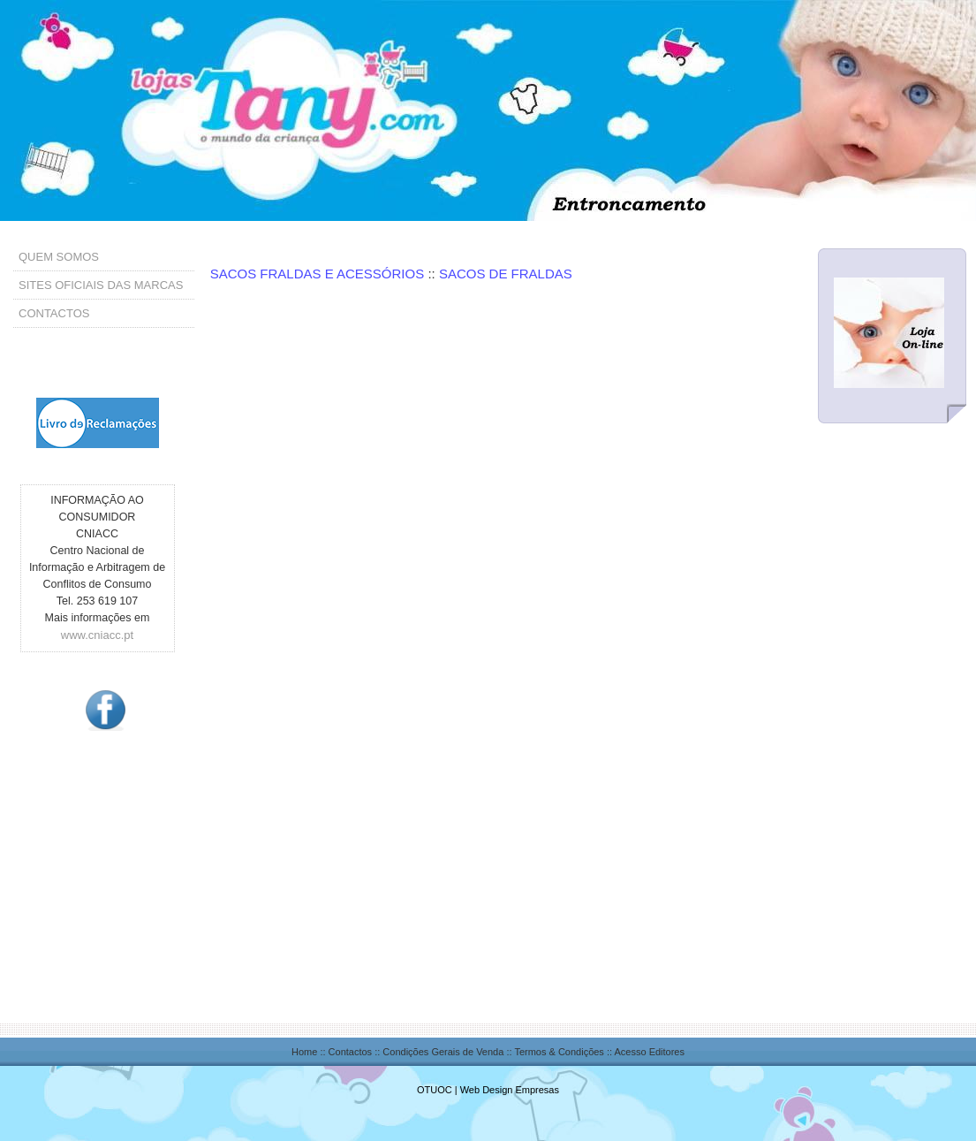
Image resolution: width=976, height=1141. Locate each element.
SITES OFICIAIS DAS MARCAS (101, 285)
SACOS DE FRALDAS (505, 273)
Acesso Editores (650, 1051)
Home (304, 1051)
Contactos (351, 1051)
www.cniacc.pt (97, 635)
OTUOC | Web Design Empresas (488, 1089)
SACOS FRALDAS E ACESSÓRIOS (319, 273)
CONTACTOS (54, 313)
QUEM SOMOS (59, 256)
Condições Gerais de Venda (442, 1051)
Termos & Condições (559, 1051)
